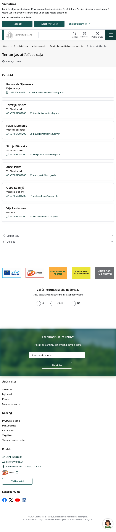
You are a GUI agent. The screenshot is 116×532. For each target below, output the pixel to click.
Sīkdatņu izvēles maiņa (13, 440)
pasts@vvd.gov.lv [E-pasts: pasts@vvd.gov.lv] (14, 461)
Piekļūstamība (9, 425)
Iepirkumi (7, 394)
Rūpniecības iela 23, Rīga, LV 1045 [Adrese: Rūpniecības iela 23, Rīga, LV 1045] (23, 466)
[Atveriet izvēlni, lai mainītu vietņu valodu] (84, 35)
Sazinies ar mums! (11, 404)
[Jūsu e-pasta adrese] (57, 355)
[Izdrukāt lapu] (58, 236)
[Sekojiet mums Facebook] (4, 500)
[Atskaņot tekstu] (14, 61)
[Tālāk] (110, 273)
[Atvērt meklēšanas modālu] (74, 35)
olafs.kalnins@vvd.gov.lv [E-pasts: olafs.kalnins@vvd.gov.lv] (45, 196)
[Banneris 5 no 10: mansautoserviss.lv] (81, 272)
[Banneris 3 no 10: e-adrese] (35, 272)
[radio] (40, 303)
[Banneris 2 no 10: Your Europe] (11, 272)
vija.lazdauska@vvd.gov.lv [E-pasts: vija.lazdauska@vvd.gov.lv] (46, 216)
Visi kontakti (17, 481)
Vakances (7, 389)
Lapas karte (8, 430)
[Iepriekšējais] (6, 273)
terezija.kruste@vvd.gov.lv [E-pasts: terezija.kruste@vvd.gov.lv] (46, 113)
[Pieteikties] (57, 365)
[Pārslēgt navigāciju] (110, 35)
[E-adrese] (8, 472)
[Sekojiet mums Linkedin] (24, 500)
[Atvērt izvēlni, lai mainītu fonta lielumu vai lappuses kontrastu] (97, 35)
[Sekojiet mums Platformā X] (11, 500)
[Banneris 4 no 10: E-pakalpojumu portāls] (58, 272)
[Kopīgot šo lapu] (58, 242)
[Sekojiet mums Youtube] (17, 500)
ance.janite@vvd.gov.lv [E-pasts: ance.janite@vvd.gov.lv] (44, 175)
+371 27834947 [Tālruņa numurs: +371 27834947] (17, 92)
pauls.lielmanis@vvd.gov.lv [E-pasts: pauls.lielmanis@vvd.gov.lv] (46, 133)
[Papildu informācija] (17, 472)
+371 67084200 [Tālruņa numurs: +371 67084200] (18, 113)
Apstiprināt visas (49, 23)
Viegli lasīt (7, 435)
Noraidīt (17, 23)
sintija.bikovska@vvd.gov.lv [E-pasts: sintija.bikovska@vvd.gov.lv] (46, 154)
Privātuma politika (11, 420)
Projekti (6, 399)
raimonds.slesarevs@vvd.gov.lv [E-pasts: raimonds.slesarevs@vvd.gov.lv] (47, 92)
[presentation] (25, 317)
